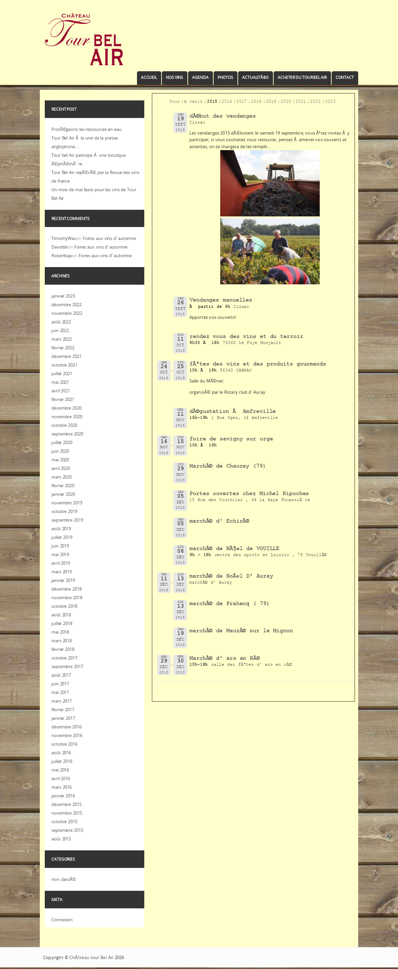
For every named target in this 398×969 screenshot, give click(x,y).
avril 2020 (60, 468)
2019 (271, 102)
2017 (241, 102)
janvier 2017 (63, 718)
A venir (193, 102)
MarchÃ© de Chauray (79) (227, 467)
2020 (286, 102)
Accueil (149, 77)
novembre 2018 (66, 597)
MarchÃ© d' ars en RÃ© (224, 659)
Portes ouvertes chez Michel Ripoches (249, 494)
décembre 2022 (66, 305)
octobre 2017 (64, 658)
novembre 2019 (66, 503)
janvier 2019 (63, 580)
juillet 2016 (61, 761)
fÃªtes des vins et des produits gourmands (257, 365)
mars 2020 (61, 477)
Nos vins (174, 77)
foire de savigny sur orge (231, 439)
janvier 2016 (63, 796)
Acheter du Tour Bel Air (302, 77)
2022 (315, 102)
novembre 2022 (66, 313)
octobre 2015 (64, 822)
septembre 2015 (67, 830)
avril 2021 (60, 391)
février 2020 (62, 485)
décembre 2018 (66, 589)
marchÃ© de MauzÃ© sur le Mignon (241, 631)
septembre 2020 (67, 434)
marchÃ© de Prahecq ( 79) (229, 604)
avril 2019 (60, 563)
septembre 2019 (67, 520)
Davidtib (59, 247)
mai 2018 (60, 632)
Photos (225, 77)
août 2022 (61, 322)
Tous (174, 102)
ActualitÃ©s (255, 77)
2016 (227, 102)
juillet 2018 (61, 623)
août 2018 (61, 615)
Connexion (62, 920)
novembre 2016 (66, 735)
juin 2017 (60, 684)
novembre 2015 (66, 813)
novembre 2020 (66, 417)
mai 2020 (60, 460)
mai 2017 (60, 692)
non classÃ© (63, 879)
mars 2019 (61, 572)
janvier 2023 (63, 296)
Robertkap (61, 255)
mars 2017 (61, 701)
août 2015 (61, 839)
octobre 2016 (64, 744)
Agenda (200, 77)
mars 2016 (61, 787)
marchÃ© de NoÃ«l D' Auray (231, 577)
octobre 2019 (64, 511)
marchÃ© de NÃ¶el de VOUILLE (234, 549)
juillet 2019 (61, 537)
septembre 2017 (67, 666)
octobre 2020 (64, 425)
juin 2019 (60, 546)
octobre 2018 (64, 606)
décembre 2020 (66, 408)
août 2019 (61, 529)
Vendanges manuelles (220, 301)
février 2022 (62, 348)
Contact (345, 77)
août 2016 (61, 753)
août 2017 (61, 675)
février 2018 (62, 649)
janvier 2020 (63, 494)
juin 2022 (60, 330)
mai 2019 (60, 554)
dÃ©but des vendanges (222, 117)
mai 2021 (60, 382)
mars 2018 (61, 641)
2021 (301, 102)
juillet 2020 (61, 442)
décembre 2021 (66, 356)
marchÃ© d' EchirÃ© (219, 522)
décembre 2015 (66, 804)
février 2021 (62, 399)
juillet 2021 (61, 373)
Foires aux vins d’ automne (109, 238)
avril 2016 (60, 778)
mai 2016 (60, 770)
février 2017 (62, 709)
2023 (330, 102)
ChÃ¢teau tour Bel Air (91, 957)
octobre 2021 (64, 365)
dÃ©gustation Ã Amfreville (232, 412)
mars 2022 (61, 339)
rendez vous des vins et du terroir (246, 337)
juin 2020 (60, 451)
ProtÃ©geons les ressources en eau (86, 129)
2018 (256, 102)
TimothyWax (63, 238)
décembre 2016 (66, 727)
